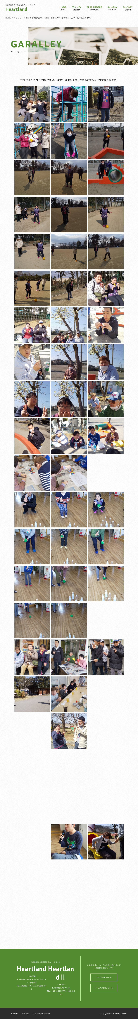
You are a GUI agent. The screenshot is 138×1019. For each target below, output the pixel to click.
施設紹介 (76, 9)
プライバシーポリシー (43, 1013)
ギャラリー (112, 9)
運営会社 (14, 1013)
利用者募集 (94, 9)
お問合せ (128, 9)
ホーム (63, 9)
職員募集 (26, 1013)
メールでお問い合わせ (103, 988)
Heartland (20, 10)
